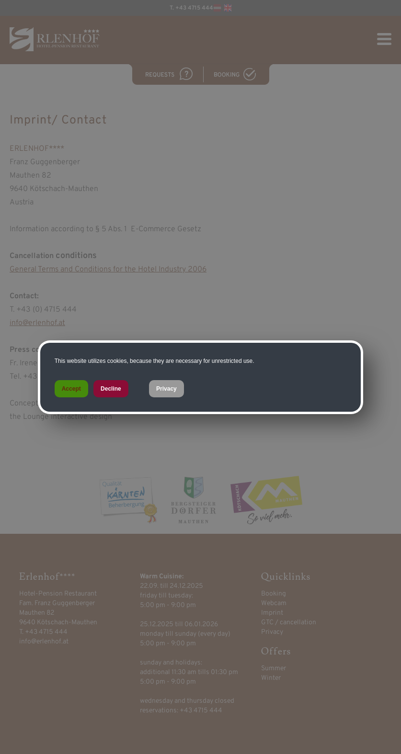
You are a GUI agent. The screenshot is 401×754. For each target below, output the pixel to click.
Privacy (166, 388)
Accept (71, 388)
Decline (111, 388)
